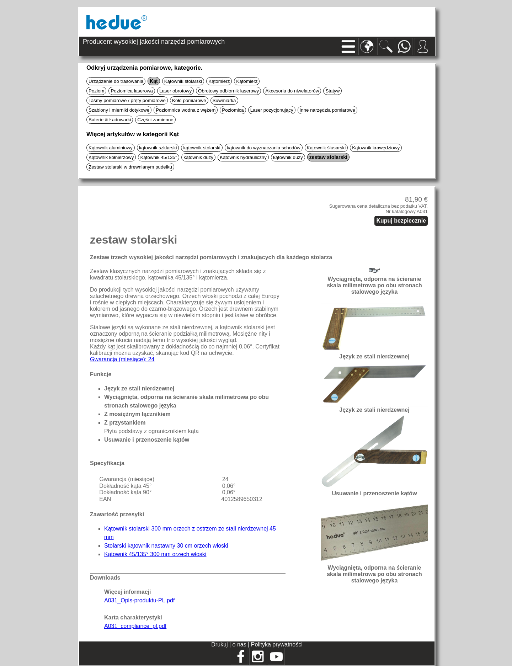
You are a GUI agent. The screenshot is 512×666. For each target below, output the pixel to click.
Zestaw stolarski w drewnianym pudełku (130, 167)
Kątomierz (219, 81)
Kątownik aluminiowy (111, 147)
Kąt (154, 81)
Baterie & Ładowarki (110, 119)
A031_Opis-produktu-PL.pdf (139, 600)
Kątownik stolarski (183, 81)
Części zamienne (155, 119)
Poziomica (233, 110)
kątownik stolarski (201, 147)
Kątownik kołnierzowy (111, 157)
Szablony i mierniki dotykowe (119, 110)
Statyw (332, 91)
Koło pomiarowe (189, 100)
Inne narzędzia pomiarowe (327, 110)
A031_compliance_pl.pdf (135, 626)
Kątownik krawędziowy (376, 147)
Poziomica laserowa (132, 91)
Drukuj (220, 644)
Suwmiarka (224, 100)
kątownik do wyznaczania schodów (263, 147)
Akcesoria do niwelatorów (292, 91)
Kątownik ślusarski (326, 147)
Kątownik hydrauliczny (243, 157)
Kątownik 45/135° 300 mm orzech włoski (155, 554)
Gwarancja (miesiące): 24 (122, 359)
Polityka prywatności (277, 644)
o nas (240, 644)
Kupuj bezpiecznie (401, 221)
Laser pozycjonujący (271, 110)
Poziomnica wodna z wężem (185, 110)
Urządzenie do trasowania (116, 81)
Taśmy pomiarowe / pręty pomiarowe (127, 100)
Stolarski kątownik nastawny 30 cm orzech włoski (166, 546)
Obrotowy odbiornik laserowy (228, 91)
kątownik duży (198, 157)
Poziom (96, 91)
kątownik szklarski (158, 147)
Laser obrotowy (175, 91)
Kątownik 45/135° (158, 157)
